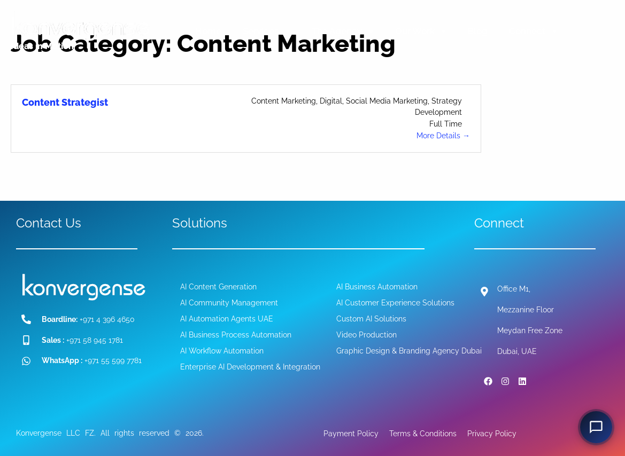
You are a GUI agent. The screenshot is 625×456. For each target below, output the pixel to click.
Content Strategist (65, 102)
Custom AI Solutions (371, 319)
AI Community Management (229, 302)
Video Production (366, 335)
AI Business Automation (377, 286)
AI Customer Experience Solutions (395, 302)
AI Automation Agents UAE (226, 319)
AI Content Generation (218, 286)
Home (208, 31)
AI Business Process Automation (235, 335)
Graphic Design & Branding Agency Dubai (409, 351)
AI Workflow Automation (222, 351)
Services (266, 31)
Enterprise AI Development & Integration (250, 367)
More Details (443, 135)
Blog (478, 31)
